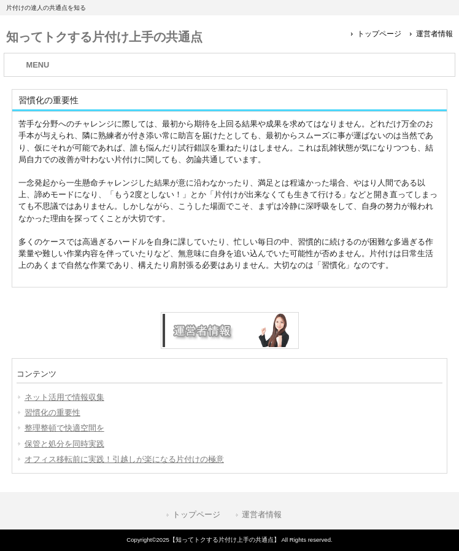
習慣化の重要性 (52, 412)
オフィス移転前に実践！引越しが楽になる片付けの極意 (124, 459)
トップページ (379, 33)
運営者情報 (434, 33)
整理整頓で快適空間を (64, 427)
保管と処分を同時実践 (64, 443)
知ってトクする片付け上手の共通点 (104, 36)
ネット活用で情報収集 (64, 397)
